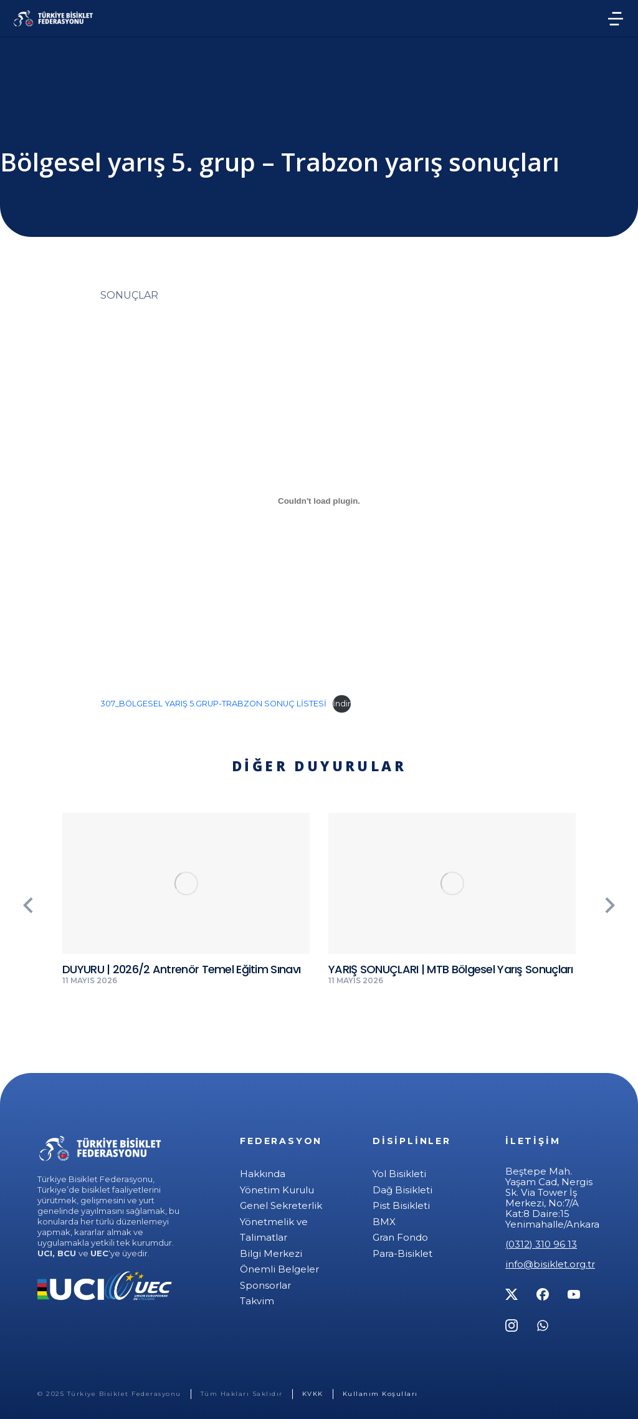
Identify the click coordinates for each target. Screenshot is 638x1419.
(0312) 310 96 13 (541, 1244)
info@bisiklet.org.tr (550, 1264)
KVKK (312, 1394)
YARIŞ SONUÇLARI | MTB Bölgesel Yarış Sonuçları (450, 969)
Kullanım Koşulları (380, 1394)
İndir (342, 703)
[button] (28, 905)
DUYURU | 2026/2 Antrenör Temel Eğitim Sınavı (181, 969)
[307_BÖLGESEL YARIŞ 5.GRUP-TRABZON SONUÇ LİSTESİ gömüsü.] (319, 501)
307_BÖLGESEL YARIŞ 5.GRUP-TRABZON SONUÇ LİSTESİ (213, 703)
